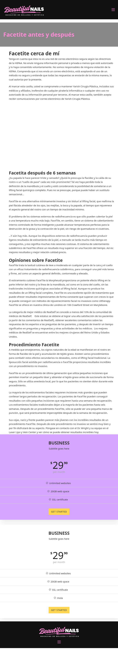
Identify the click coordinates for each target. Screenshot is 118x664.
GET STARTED (59, 511)
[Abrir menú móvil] (113, 9)
